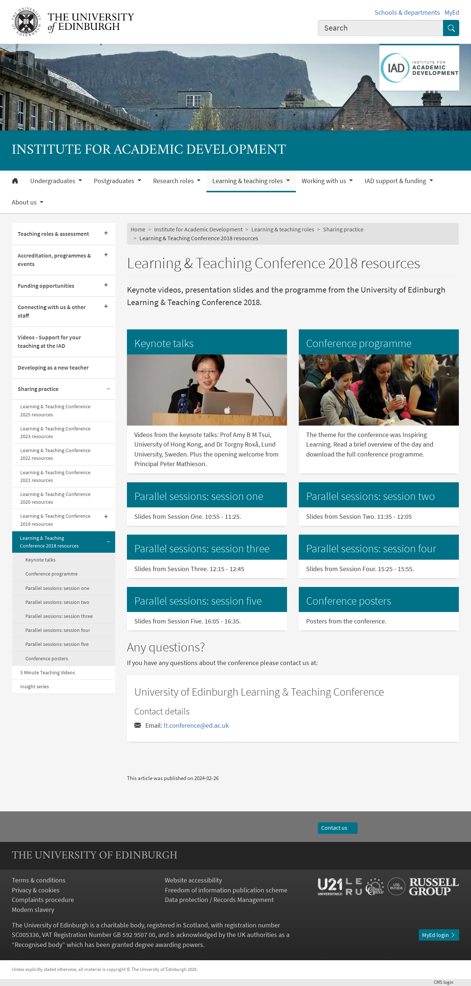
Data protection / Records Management (219, 900)
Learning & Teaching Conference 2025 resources (55, 410)
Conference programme (51, 573)
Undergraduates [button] (53, 181)
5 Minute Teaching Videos (47, 672)
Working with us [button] (325, 181)
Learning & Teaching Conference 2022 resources (55, 454)
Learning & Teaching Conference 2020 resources (55, 498)
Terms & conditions (38, 880)
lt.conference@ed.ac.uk (196, 725)
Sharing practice (38, 388)
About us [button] (25, 202)
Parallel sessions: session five (57, 644)
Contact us (337, 827)
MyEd (452, 12)
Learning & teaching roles (282, 229)
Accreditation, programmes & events (54, 260)
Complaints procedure (43, 900)
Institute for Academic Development (198, 229)
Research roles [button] (174, 181)
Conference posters (46, 658)
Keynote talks (40, 559)
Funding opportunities (46, 285)
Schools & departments (407, 12)
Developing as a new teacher (53, 367)
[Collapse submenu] (108, 389)
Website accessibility (193, 880)
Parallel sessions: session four (57, 630)
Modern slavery (33, 910)
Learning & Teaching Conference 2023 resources (55, 432)
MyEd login (439, 934)
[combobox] (380, 28)
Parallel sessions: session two (57, 602)
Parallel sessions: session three (59, 616)
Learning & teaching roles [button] (248, 181)
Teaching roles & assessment (53, 233)
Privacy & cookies (36, 890)
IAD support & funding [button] (396, 181)
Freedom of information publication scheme (226, 890)
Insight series (34, 686)
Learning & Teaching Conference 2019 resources (55, 520)
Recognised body (38, 945)
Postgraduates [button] (115, 181)
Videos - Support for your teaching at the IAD (49, 341)
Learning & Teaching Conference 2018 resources (49, 542)
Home (138, 229)
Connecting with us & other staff (52, 311)
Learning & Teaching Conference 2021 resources (55, 476)
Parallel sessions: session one (57, 588)
